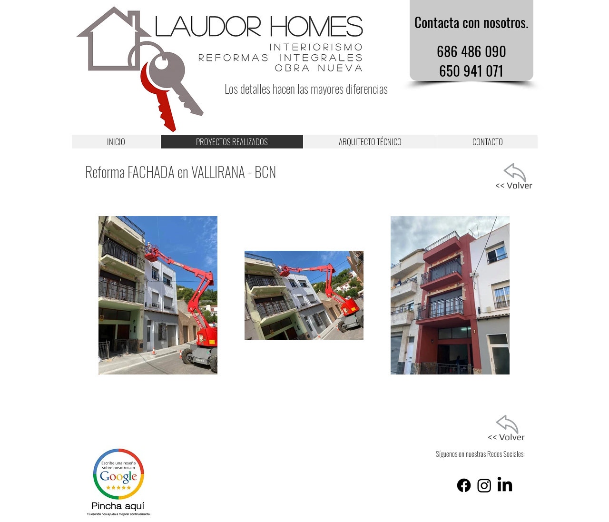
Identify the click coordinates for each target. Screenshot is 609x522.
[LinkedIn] (505, 485)
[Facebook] (464, 485)
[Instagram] (484, 485)
